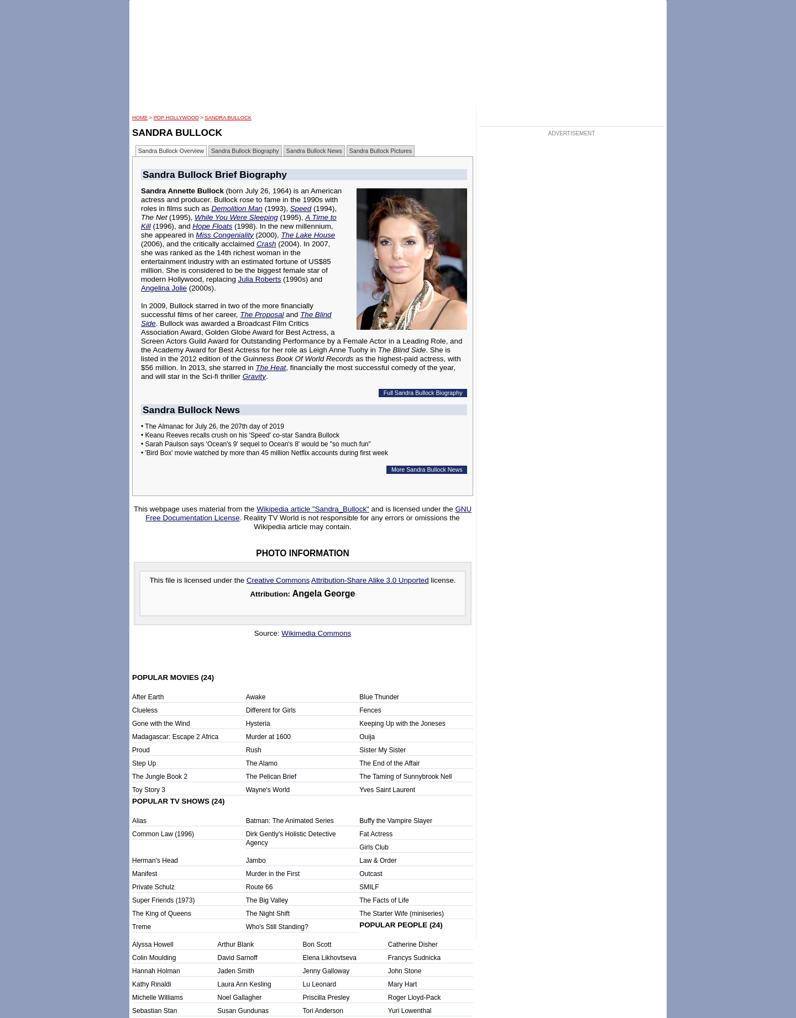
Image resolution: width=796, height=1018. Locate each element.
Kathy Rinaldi (151, 984)
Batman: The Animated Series (290, 821)
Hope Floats (212, 226)
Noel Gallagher (239, 997)
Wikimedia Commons (316, 633)
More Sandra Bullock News (427, 469)
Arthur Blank (235, 944)
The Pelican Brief (271, 776)
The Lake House (308, 235)
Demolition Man (237, 208)
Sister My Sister (382, 750)
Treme (141, 927)
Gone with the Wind (161, 723)
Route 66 (259, 887)
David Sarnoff (237, 958)
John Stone (405, 971)
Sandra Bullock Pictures (380, 150)
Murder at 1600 (268, 737)
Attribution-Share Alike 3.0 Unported (370, 580)
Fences (370, 710)
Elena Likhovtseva (330, 958)
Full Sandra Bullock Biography (423, 392)
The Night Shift (268, 913)
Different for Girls (271, 710)
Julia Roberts (259, 279)
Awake (256, 697)
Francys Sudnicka (414, 958)
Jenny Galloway (326, 971)
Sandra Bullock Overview (171, 150)
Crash (266, 244)
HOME (140, 117)
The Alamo (261, 763)
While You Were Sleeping (236, 217)
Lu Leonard (320, 984)
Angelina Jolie (164, 288)
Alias (139, 821)
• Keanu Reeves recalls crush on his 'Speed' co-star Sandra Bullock (240, 435)
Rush (253, 750)
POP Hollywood (176, 117)
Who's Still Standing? (277, 927)
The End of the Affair (389, 763)
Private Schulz (153, 887)
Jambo (256, 860)
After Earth (148, 697)
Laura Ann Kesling (244, 984)
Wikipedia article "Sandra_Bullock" (312, 509)
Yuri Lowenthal (410, 1011)
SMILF (369, 887)
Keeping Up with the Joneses (402, 723)
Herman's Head (155, 860)
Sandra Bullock (228, 117)
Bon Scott (317, 944)
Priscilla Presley (326, 997)
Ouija (367, 737)
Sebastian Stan (154, 1011)
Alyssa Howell (153, 944)
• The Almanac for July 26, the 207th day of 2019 (212, 426)
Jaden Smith (235, 971)
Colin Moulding (154, 958)
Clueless (145, 710)
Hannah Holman (156, 971)
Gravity (254, 376)
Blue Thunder (379, 697)
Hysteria (258, 723)
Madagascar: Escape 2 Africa (175, 737)
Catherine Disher (413, 944)
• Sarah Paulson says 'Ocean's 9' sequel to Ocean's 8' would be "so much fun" (256, 444)
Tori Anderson (323, 1011)
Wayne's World (268, 790)
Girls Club (374, 847)
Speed (301, 208)
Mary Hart (402, 984)
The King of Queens (161, 913)
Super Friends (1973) (163, 900)
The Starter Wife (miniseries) (401, 913)
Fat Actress (375, 834)
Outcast (370, 874)
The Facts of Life (384, 900)
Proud (141, 750)
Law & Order (377, 860)
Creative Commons (278, 580)
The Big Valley (267, 900)
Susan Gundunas (243, 1011)
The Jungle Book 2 (159, 776)
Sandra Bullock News (314, 150)
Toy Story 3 (148, 790)
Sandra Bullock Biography (245, 150)
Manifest (144, 874)
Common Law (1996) (163, 834)
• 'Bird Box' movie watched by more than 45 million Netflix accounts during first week (264, 453)
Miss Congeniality (224, 235)
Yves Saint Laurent (387, 790)
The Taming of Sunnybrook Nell (405, 776)
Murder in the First (273, 874)
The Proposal (262, 314)
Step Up (144, 763)
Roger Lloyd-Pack (414, 997)
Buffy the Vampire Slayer (395, 821)
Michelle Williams (157, 997)
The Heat (270, 367)
